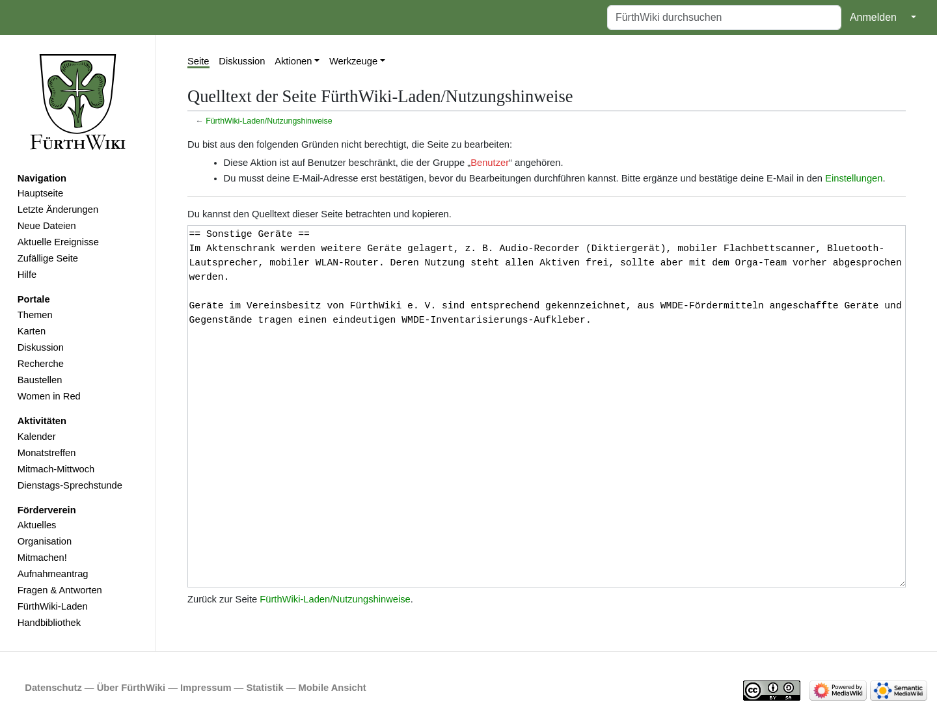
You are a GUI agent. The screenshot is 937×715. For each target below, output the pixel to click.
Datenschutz (53, 687)
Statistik (264, 687)
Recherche (41, 363)
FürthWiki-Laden (53, 606)
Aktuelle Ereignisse (58, 242)
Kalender (37, 436)
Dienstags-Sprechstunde (70, 485)
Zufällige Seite (48, 258)
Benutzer (489, 162)
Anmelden (873, 17)
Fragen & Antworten (60, 590)
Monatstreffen (47, 453)
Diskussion (41, 347)
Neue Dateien (47, 226)
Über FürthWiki (131, 687)
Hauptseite (40, 193)
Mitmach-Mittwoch (56, 469)
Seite (198, 61)
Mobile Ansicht (332, 687)
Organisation (45, 541)
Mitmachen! (42, 557)
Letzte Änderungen (58, 209)
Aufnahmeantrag (53, 574)
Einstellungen (853, 178)
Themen (35, 315)
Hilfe (27, 274)
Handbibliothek (49, 622)
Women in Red (49, 396)
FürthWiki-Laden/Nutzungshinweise (269, 121)
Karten (32, 331)
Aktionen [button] (293, 61)
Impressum (206, 687)
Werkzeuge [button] (353, 61)
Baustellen (40, 380)
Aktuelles (37, 525)
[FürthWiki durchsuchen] (724, 17)
